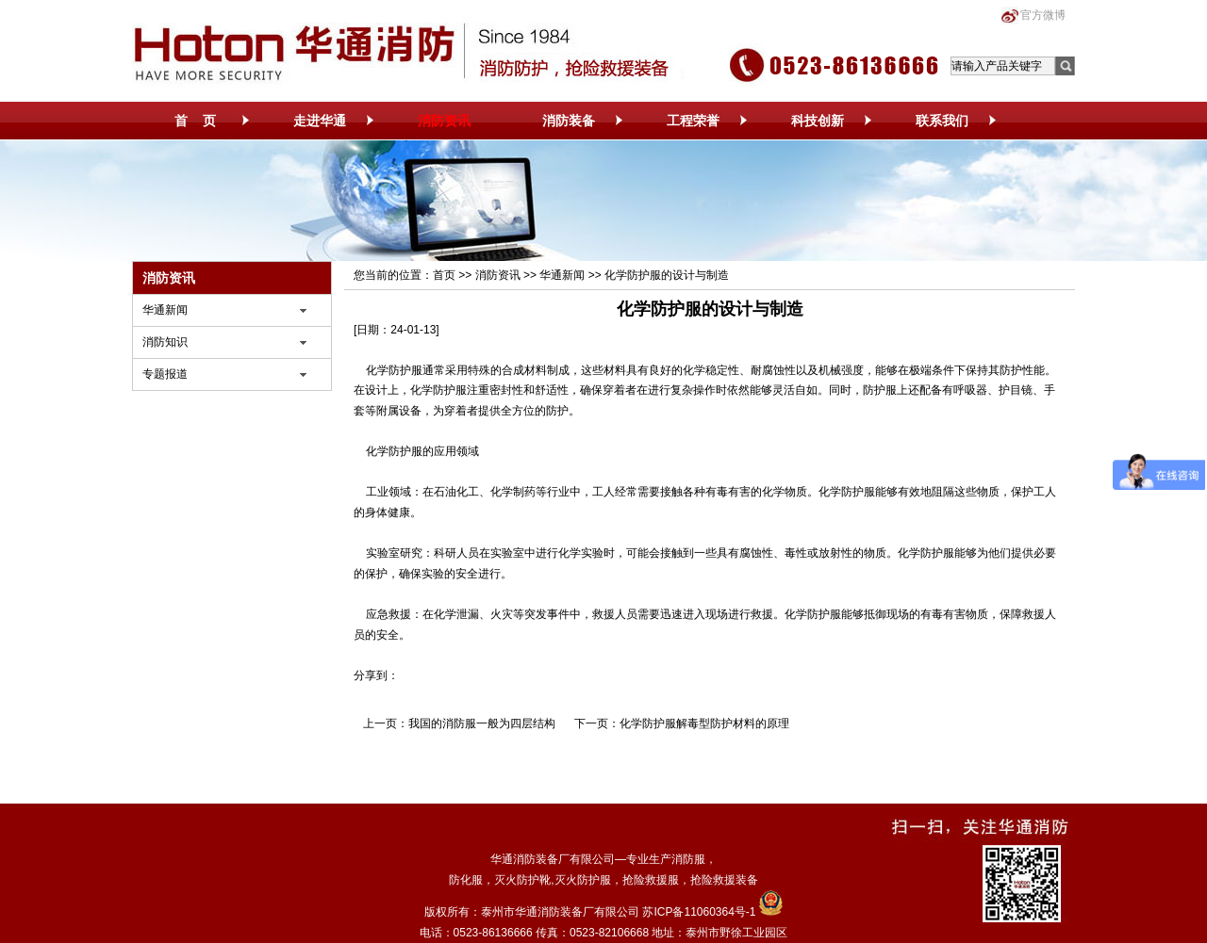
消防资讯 (444, 120)
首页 (444, 275)
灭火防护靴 (522, 879)
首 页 (195, 120)
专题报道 (165, 374)
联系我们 (942, 120)
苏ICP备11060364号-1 (698, 912)
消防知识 (165, 342)
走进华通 (319, 120)
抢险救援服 (650, 879)
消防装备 (568, 120)
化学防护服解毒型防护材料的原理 (704, 723)
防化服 (466, 879)
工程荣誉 (693, 120)
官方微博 (1043, 15)
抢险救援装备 (724, 879)
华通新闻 (165, 310)
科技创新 (817, 120)
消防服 (688, 859)
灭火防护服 (582, 879)
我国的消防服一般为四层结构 (481, 723)
